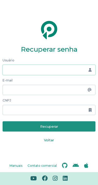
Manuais (16, 166)
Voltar (49, 140)
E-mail (8, 80)
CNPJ (7, 100)
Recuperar (49, 126)
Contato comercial (42, 166)
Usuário (8, 60)
